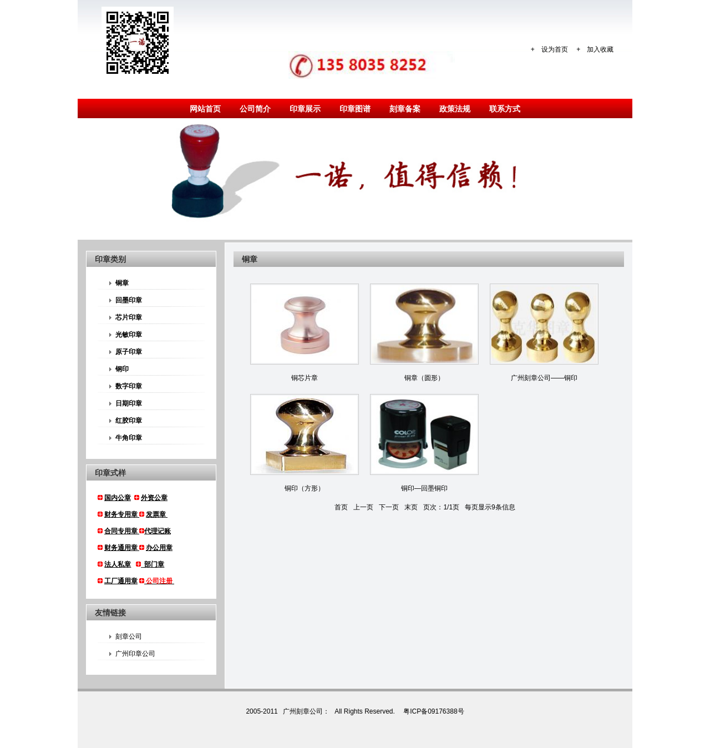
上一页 (363, 507)
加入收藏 (600, 49)
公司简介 (255, 108)
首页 (341, 507)
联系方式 (504, 108)
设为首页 (554, 49)
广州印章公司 (132, 654)
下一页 (389, 507)
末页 (411, 507)
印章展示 (305, 108)
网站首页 (205, 108)
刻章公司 (125, 636)
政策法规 (454, 108)
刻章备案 (404, 108)
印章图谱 (355, 108)
